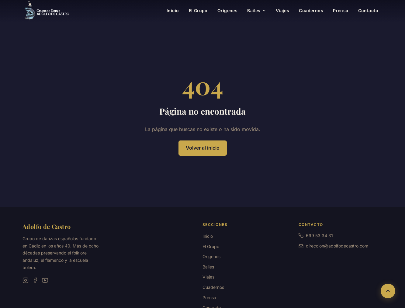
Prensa (340, 10)
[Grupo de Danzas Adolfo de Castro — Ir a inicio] (46, 11)
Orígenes (227, 10)
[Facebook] (35, 280)
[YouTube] (45, 280)
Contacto (368, 10)
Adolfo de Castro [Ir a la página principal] (46, 226)
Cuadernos (311, 10)
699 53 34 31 (316, 235)
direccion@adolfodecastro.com (337, 245)
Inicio (173, 10)
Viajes (282, 10)
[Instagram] (25, 280)
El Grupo (198, 10)
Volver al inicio (203, 148)
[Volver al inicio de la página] (388, 291)
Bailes (256, 10)
